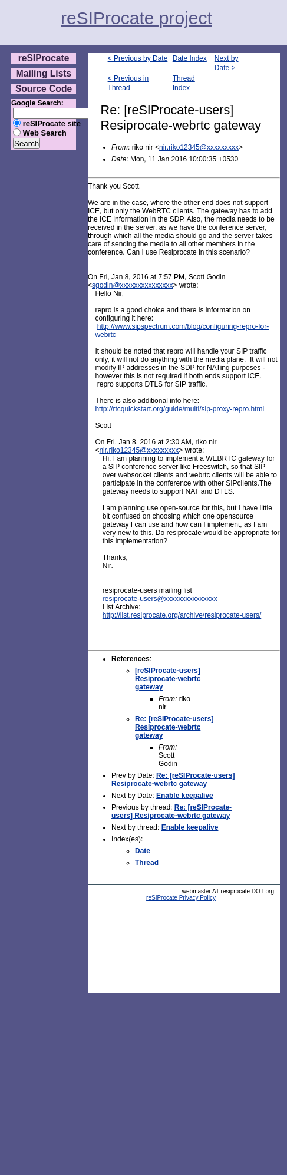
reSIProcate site (52, 123)
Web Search (45, 132)
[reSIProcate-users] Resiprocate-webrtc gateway (167, 678)
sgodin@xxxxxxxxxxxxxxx (132, 285)
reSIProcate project (136, 18)
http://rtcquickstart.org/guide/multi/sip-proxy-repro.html (179, 409)
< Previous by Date (138, 58)
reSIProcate (44, 58)
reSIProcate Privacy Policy (181, 898)
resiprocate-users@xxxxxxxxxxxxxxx (160, 599)
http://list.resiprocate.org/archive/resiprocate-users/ (182, 615)
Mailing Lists (43, 73)
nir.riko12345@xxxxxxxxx (199, 147)
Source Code (43, 89)
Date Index (190, 58)
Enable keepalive (184, 795)
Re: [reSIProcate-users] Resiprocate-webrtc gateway (174, 727)
